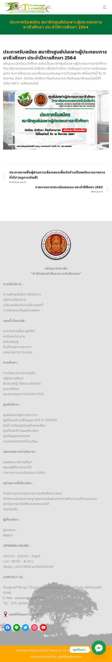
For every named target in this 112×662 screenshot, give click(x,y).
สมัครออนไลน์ (29, 83)
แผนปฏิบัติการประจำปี (17, 467)
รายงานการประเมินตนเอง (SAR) (24, 472)
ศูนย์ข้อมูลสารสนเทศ (16, 435)
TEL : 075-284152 (15, 603)
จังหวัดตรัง (10, 509)
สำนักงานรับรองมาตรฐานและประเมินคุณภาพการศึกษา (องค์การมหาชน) (50, 498)
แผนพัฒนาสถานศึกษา (17, 462)
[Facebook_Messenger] (99, 649)
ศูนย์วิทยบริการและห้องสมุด (21, 430)
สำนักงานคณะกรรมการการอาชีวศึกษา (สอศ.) (33, 493)
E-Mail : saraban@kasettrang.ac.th (27, 597)
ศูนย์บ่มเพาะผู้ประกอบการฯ (20, 414)
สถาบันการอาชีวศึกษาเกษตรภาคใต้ (26, 503)
